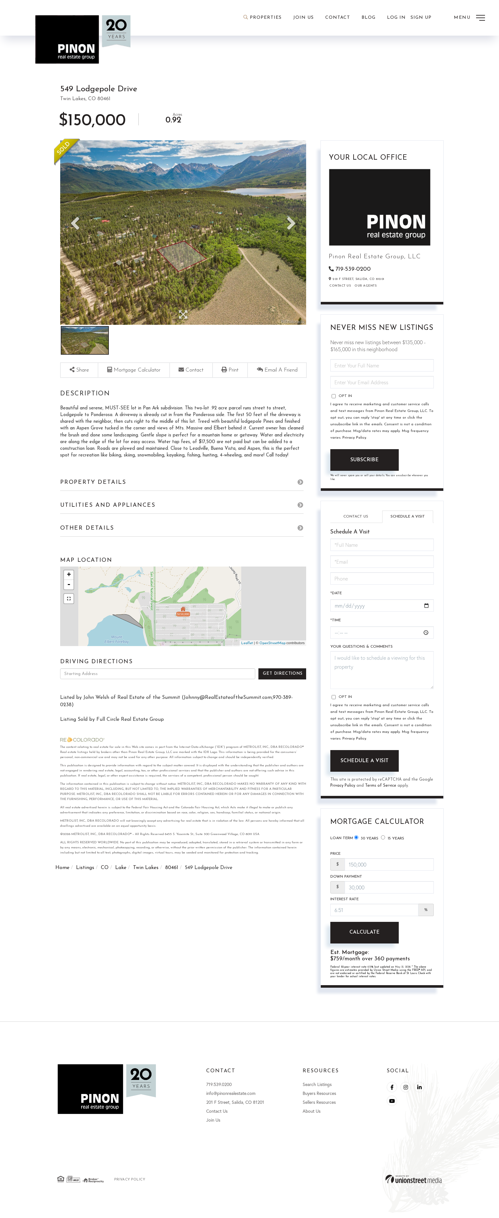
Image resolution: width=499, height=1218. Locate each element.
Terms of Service (381, 788)
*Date (336, 595)
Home (62, 879)
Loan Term (341, 841)
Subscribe (364, 460)
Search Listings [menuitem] (317, 1089)
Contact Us (340, 286)
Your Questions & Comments (361, 649)
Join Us (213, 1125)
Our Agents (365, 286)
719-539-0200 (353, 269)
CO (105, 879)
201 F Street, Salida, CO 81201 (235, 1107)
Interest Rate (344, 904)
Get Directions (282, 685)
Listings (85, 879)
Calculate (364, 937)
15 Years (392, 840)
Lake (120, 879)
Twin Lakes (145, 879)
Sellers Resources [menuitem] (319, 1107)
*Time (335, 622)
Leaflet (247, 655)
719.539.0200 (219, 1089)
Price (335, 857)
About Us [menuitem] (311, 1116)
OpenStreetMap (272, 655)
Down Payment (346, 880)
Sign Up (421, 17)
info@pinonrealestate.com (231, 1098)
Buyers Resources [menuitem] (319, 1098)
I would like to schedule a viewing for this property (382, 673)
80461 (171, 879)
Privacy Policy (354, 438)
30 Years (366, 840)
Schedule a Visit (407, 517)
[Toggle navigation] (469, 18)
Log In (396, 17)
